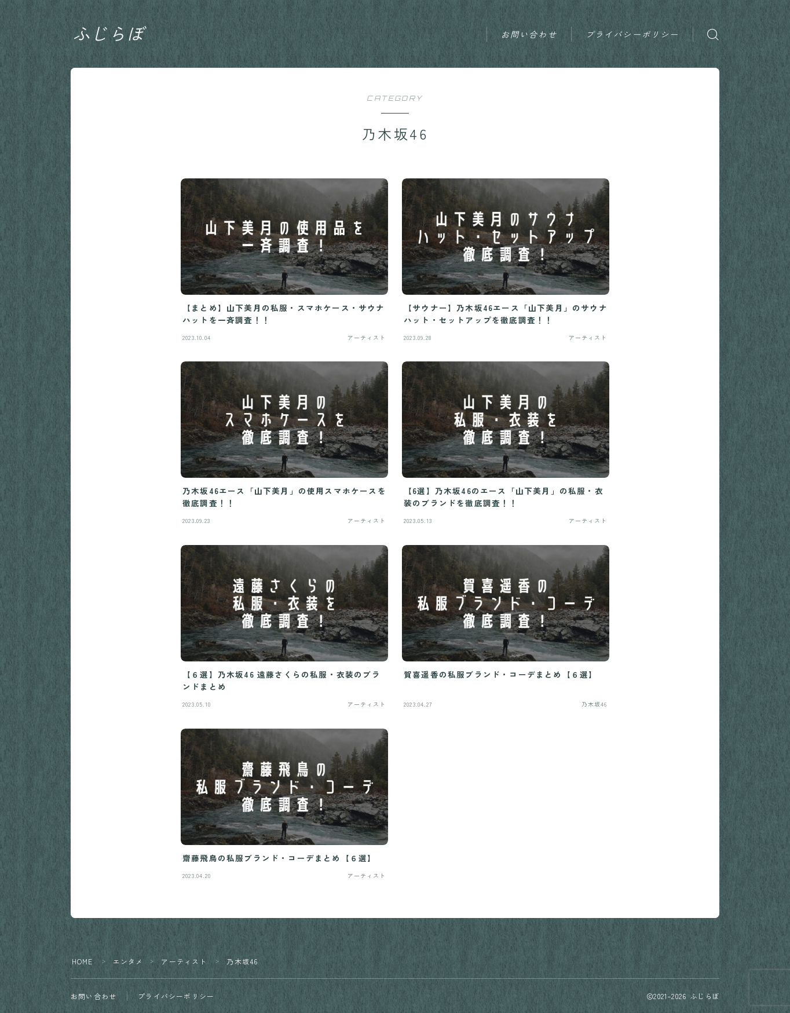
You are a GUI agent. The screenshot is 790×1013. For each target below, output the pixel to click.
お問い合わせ (529, 34)
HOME (82, 961)
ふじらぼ (109, 34)
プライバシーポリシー (632, 34)
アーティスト (184, 961)
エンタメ (128, 961)
